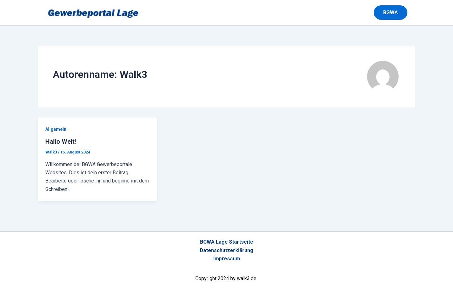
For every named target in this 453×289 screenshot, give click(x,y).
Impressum (226, 259)
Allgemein (55, 129)
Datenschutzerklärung (226, 250)
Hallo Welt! (60, 141)
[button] (394, 12)
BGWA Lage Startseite (226, 242)
